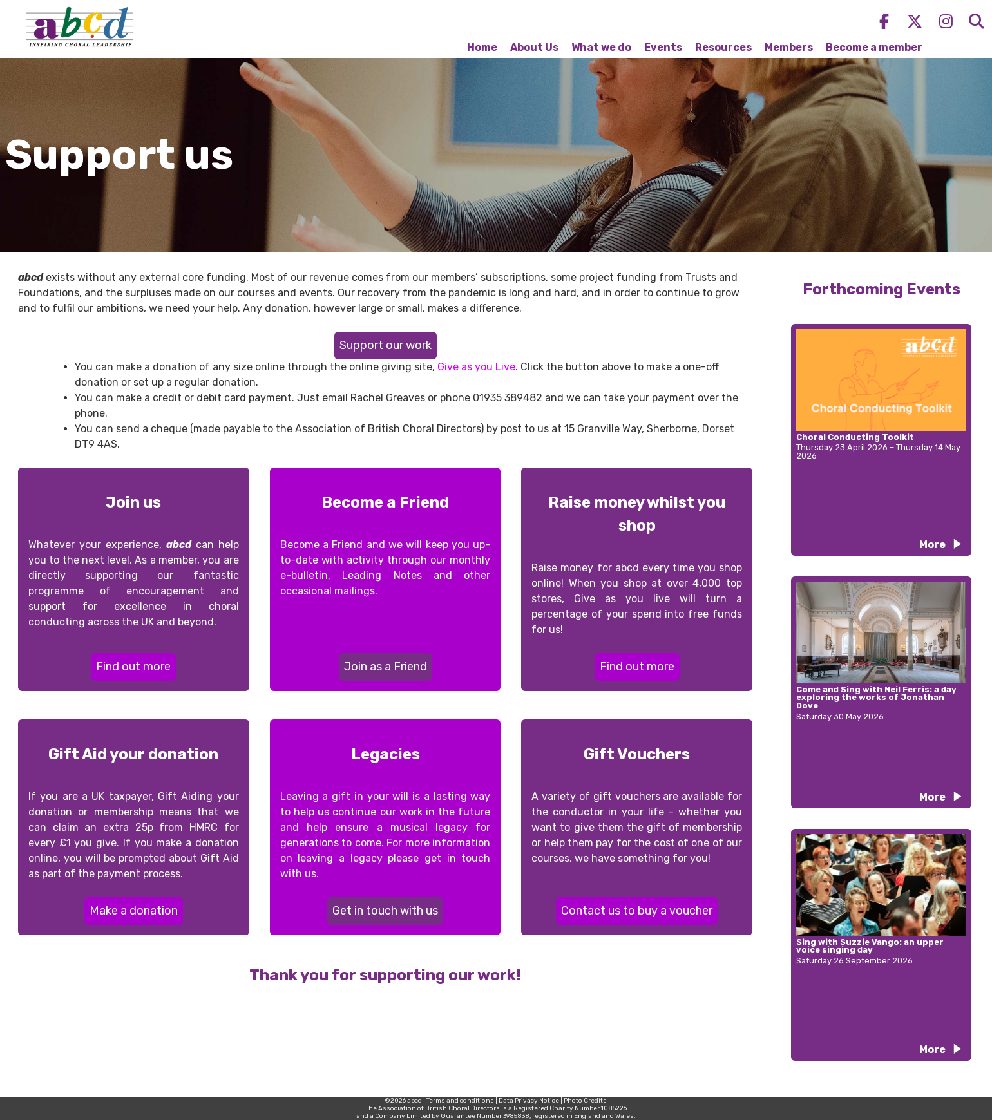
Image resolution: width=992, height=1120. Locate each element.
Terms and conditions (460, 1101)
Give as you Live (476, 367)
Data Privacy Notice (529, 1101)
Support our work (385, 345)
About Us (534, 47)
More (932, 544)
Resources (723, 47)
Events (663, 47)
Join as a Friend (385, 667)
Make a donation (134, 911)
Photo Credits (585, 1101)
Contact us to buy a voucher (636, 911)
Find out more (133, 667)
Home (482, 47)
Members (789, 47)
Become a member (874, 47)
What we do (601, 47)
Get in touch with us (385, 911)
